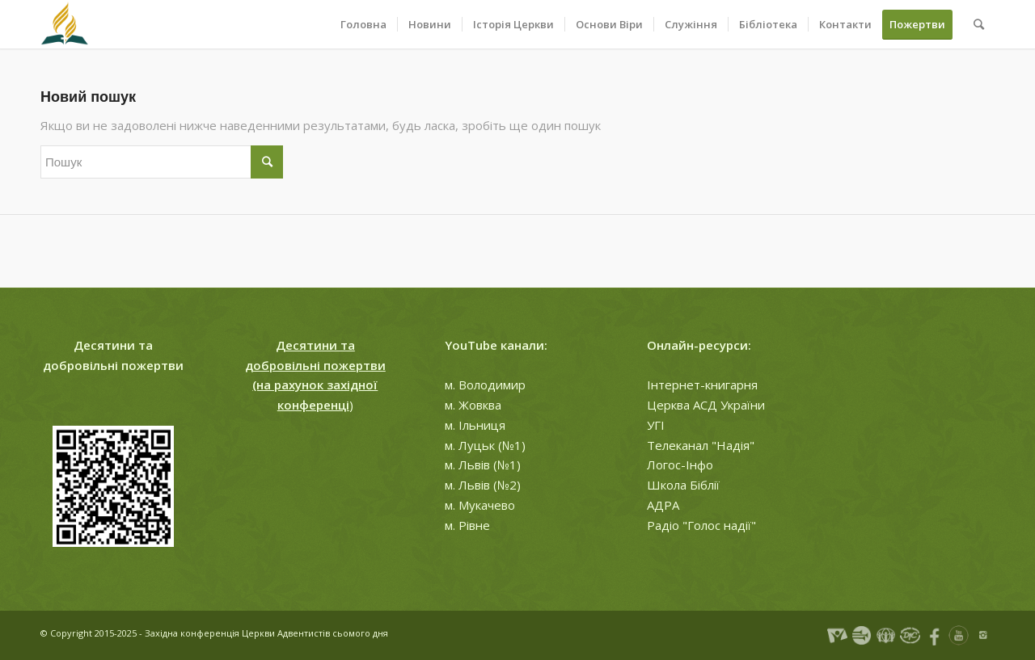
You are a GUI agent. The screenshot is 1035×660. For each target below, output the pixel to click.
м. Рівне (467, 525)
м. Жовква (473, 405)
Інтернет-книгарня (702, 384)
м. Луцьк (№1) (485, 445)
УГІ (656, 425)
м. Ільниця (475, 425)
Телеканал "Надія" (700, 445)
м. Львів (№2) (483, 485)
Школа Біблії (683, 485)
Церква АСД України (706, 405)
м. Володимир (485, 384)
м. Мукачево (480, 505)
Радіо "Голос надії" (701, 525)
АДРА (663, 505)
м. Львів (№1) (483, 464)
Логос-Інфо (680, 464)
